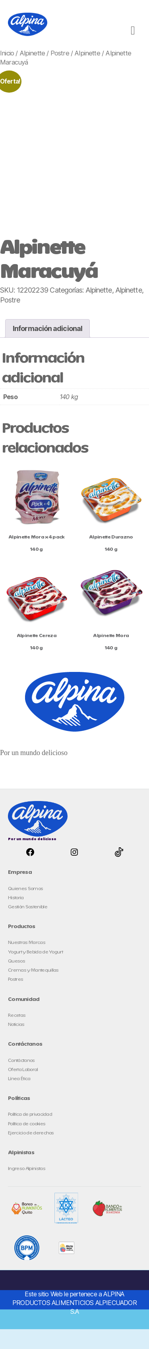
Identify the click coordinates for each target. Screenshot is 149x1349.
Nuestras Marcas (26, 942)
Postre (59, 53)
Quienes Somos (25, 888)
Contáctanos (21, 1060)
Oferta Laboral (23, 1069)
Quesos (16, 961)
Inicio (7, 53)
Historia (16, 897)
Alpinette (32, 53)
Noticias (16, 1024)
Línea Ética (19, 1078)
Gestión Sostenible (27, 906)
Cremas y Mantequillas (33, 970)
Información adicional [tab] (47, 328)
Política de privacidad (30, 1114)
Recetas (16, 1015)
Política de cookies (26, 1123)
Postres (15, 979)
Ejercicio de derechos (31, 1133)
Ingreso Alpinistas (26, 1168)
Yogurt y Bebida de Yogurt (35, 952)
